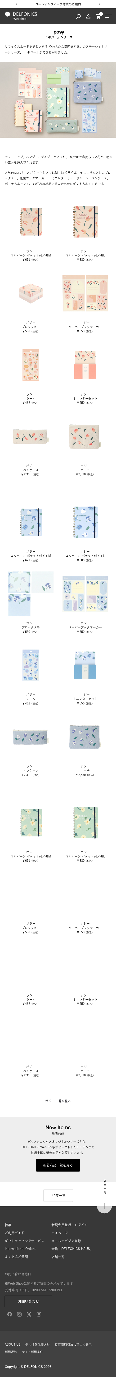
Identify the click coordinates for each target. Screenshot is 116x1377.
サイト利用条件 (32, 1351)
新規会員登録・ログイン (69, 1225)
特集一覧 (59, 1195)
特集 (8, 1225)
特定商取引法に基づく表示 (73, 1344)
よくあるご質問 (16, 1256)
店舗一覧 (58, 1256)
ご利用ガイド (14, 1233)
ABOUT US (13, 1344)
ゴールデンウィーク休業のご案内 (58, 4)
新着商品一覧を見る (58, 1165)
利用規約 (11, 1351)
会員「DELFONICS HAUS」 (72, 1248)
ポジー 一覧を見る (58, 1101)
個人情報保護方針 (37, 1344)
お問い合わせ (28, 1301)
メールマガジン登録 (66, 1241)
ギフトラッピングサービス (24, 1241)
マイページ (59, 1233)
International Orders (20, 1248)
